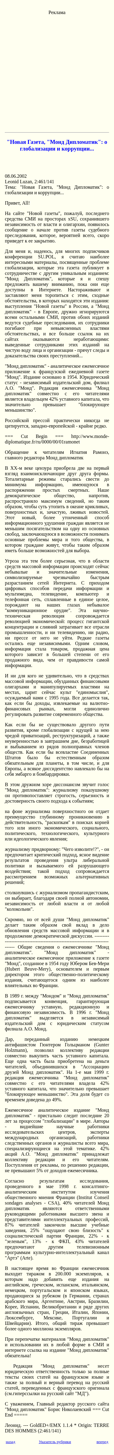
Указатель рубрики (55, 1441)
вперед (102, 1441)
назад (10, 1441)
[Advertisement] (57, 72)
